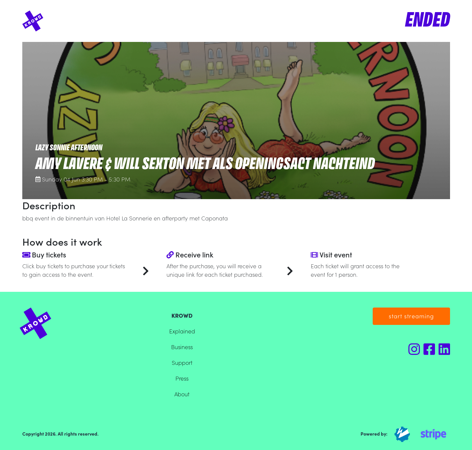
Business (182, 347)
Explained (182, 331)
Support (182, 362)
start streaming (411, 316)
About (181, 394)
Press (181, 378)
